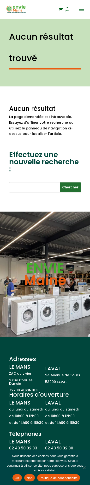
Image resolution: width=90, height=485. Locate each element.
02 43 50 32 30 (59, 448)
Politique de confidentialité (59, 478)
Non (30, 478)
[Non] (84, 467)
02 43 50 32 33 (23, 448)
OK (17, 478)
